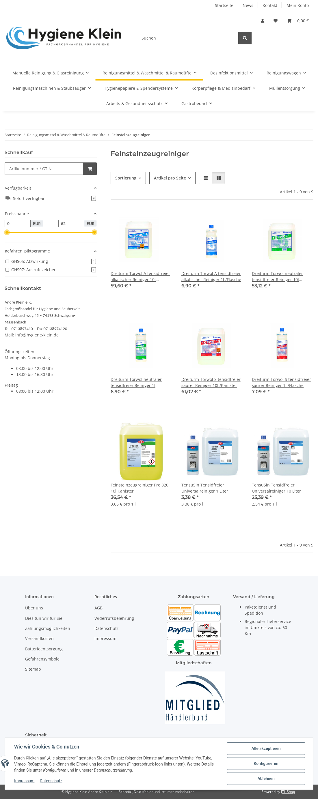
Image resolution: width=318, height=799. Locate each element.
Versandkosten (39, 638)
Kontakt (270, 5)
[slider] (6, 232)
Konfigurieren (266, 763)
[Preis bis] (71, 223)
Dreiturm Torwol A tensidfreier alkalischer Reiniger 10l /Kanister (140, 276)
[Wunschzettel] (275, 21)
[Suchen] (188, 38)
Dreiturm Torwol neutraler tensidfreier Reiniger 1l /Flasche (136, 382)
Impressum (24, 781)
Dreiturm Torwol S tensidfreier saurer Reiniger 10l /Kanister (211, 382)
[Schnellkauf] (44, 168)
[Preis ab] (18, 223)
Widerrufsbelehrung (114, 618)
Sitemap (33, 669)
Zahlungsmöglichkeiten (47, 628)
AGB (98, 608)
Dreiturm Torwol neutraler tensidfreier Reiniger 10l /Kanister (277, 276)
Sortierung (125, 178)
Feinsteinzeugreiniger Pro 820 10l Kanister (139, 488)
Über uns (34, 608)
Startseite (224, 5)
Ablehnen (265, 778)
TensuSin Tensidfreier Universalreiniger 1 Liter (204, 488)
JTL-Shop (288, 791)
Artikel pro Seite (170, 178)
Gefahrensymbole (42, 659)
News (248, 5)
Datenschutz (51, 781)
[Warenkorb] (297, 21)
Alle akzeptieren (265, 748)
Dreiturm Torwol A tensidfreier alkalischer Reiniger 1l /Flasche (211, 276)
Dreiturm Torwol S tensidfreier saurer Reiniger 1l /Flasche (281, 382)
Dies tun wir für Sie (43, 618)
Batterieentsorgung (44, 649)
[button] (262, 21)
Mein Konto (298, 5)
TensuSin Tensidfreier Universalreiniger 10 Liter (276, 488)
